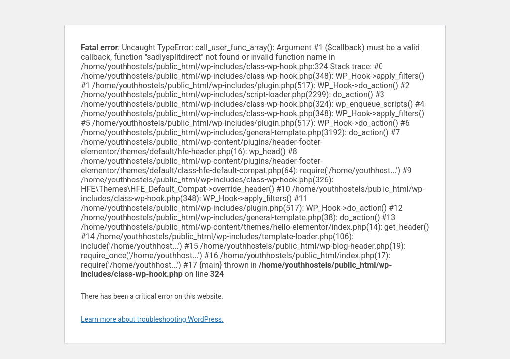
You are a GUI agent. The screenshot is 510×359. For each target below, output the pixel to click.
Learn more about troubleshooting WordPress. (152, 319)
